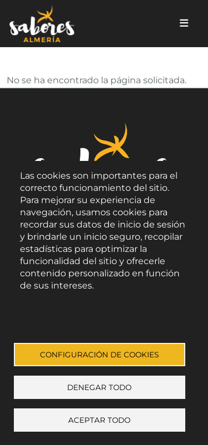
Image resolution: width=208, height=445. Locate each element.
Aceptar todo (99, 420)
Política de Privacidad (61, 303)
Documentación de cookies (72, 319)
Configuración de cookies (99, 354)
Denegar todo (99, 387)
